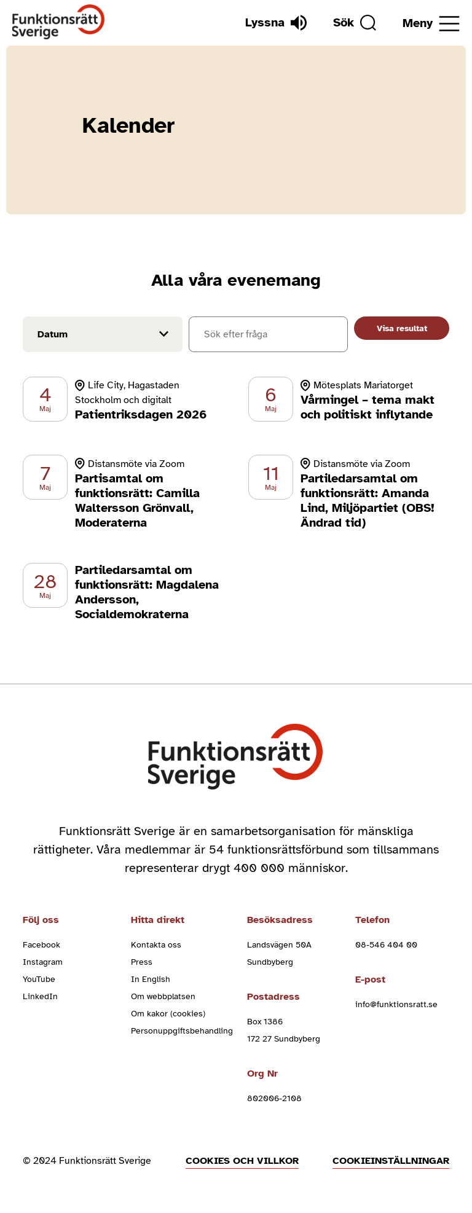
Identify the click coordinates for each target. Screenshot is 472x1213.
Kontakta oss (156, 945)
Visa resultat (402, 328)
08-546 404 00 (386, 945)
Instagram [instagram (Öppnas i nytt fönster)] (43, 962)
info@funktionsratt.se (396, 1004)
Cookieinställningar (390, 1161)
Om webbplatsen (163, 996)
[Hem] (58, 22)
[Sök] (354, 23)
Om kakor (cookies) (168, 1013)
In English (150, 979)
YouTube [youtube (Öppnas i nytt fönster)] (39, 979)
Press (141, 962)
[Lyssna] (276, 23)
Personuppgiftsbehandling (182, 1031)
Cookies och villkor (242, 1161)
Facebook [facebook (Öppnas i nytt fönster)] (41, 945)
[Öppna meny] (431, 23)
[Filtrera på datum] (103, 334)
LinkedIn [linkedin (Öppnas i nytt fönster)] (40, 996)
